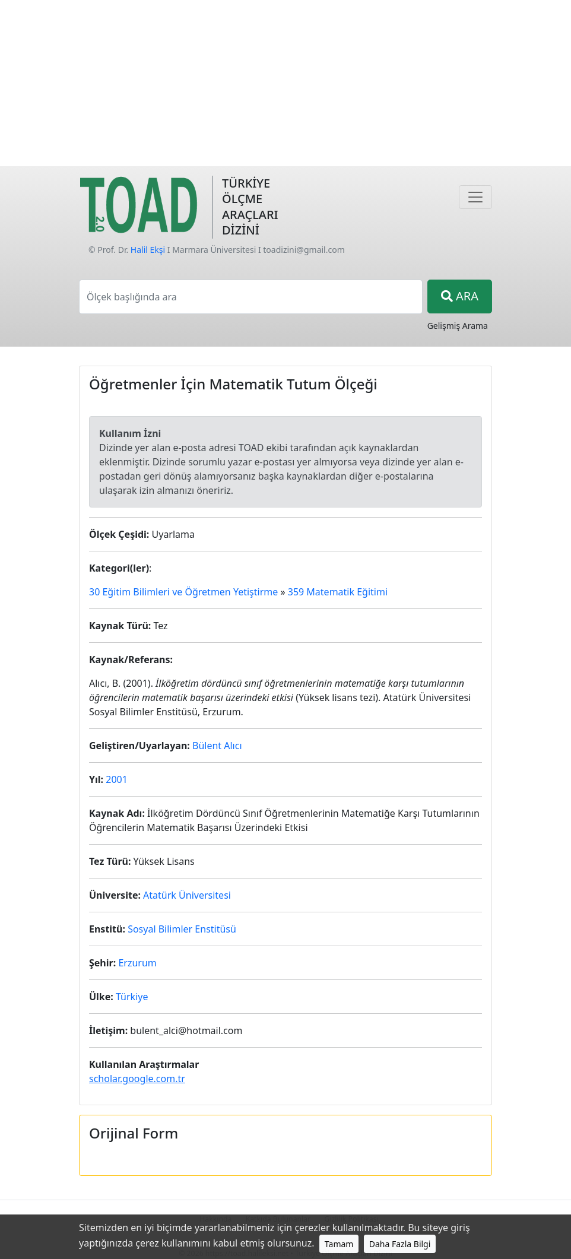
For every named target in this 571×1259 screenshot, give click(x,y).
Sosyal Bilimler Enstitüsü (182, 928)
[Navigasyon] (475, 197)
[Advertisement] (285, 83)
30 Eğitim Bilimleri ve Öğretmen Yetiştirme (183, 591)
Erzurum (137, 962)
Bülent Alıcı (217, 745)
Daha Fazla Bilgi (400, 1244)
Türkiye (132, 996)
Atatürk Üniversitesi (187, 895)
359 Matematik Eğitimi (338, 591)
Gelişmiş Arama (457, 325)
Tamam (339, 1244)
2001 (117, 779)
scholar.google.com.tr (137, 1078)
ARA (459, 296)
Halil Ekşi (148, 249)
